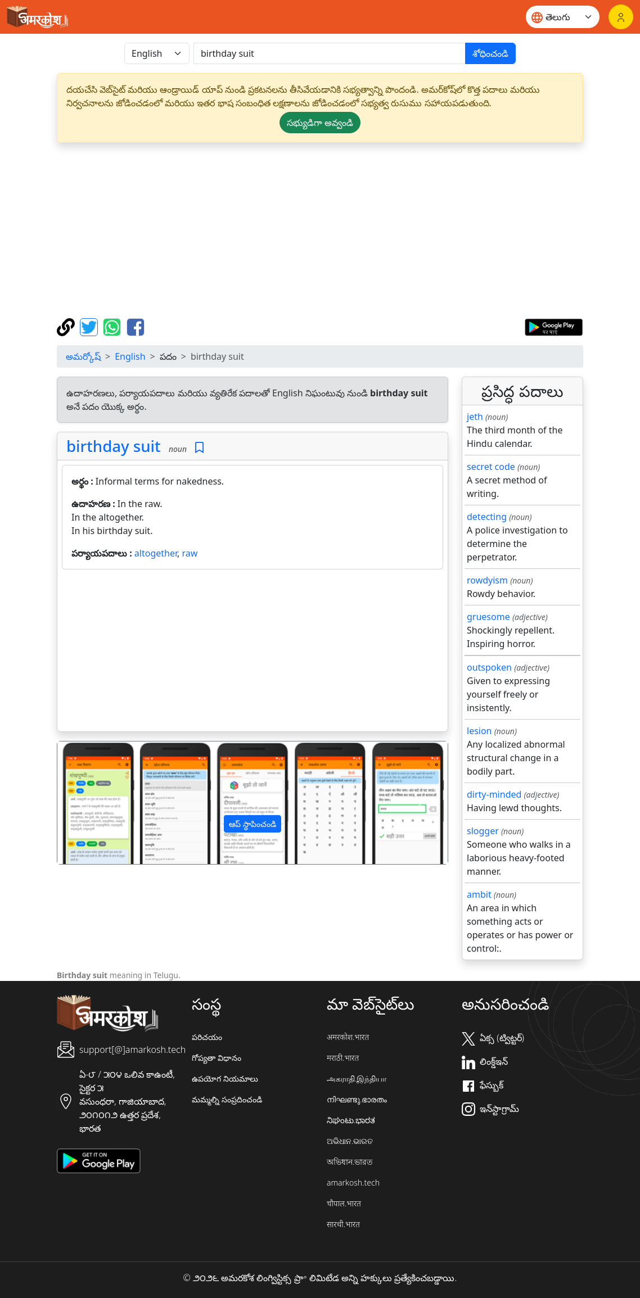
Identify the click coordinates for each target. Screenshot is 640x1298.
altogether (155, 553)
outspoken (489, 667)
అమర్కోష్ (83, 356)
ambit (479, 894)
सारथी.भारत (343, 1224)
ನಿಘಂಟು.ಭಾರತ (351, 1120)
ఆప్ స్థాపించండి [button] (252, 823)
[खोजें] (329, 53)
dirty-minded (494, 794)
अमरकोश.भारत (348, 1037)
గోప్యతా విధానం (216, 1057)
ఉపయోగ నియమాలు (225, 1078)
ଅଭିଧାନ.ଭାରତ (350, 1141)
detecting (487, 516)
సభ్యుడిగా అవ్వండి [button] (320, 122)
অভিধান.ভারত (350, 1161)
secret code (491, 466)
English (130, 356)
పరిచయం (207, 1037)
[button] (86, 802)
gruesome (488, 616)
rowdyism (487, 580)
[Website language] (563, 17)
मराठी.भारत (343, 1057)
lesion (479, 731)
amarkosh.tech (353, 1182)
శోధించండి (490, 53)
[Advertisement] (320, 230)
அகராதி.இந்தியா (356, 1078)
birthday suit (113, 445)
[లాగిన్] (621, 16)
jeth (475, 416)
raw (189, 553)
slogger (483, 831)
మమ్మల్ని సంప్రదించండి (227, 1099)
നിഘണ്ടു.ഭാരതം (357, 1099)
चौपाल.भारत (344, 1203)
